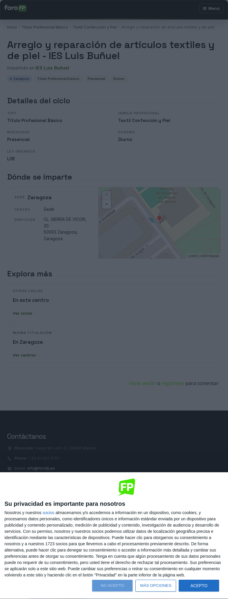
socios (48, 513)
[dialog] (114, 536)
